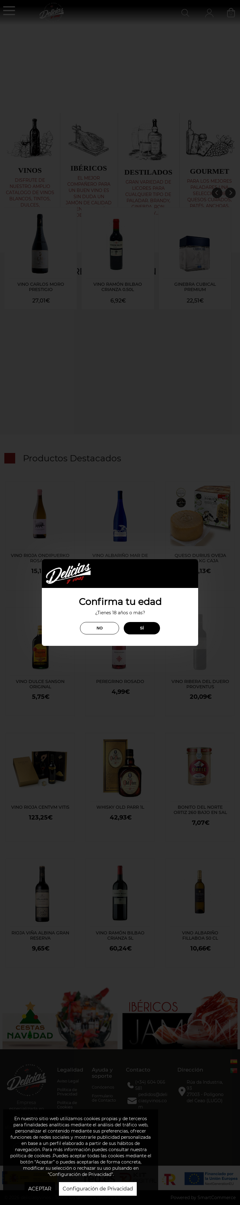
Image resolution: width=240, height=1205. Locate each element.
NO (99, 628)
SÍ (142, 628)
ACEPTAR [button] (39, 1189)
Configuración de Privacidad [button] (98, 1189)
